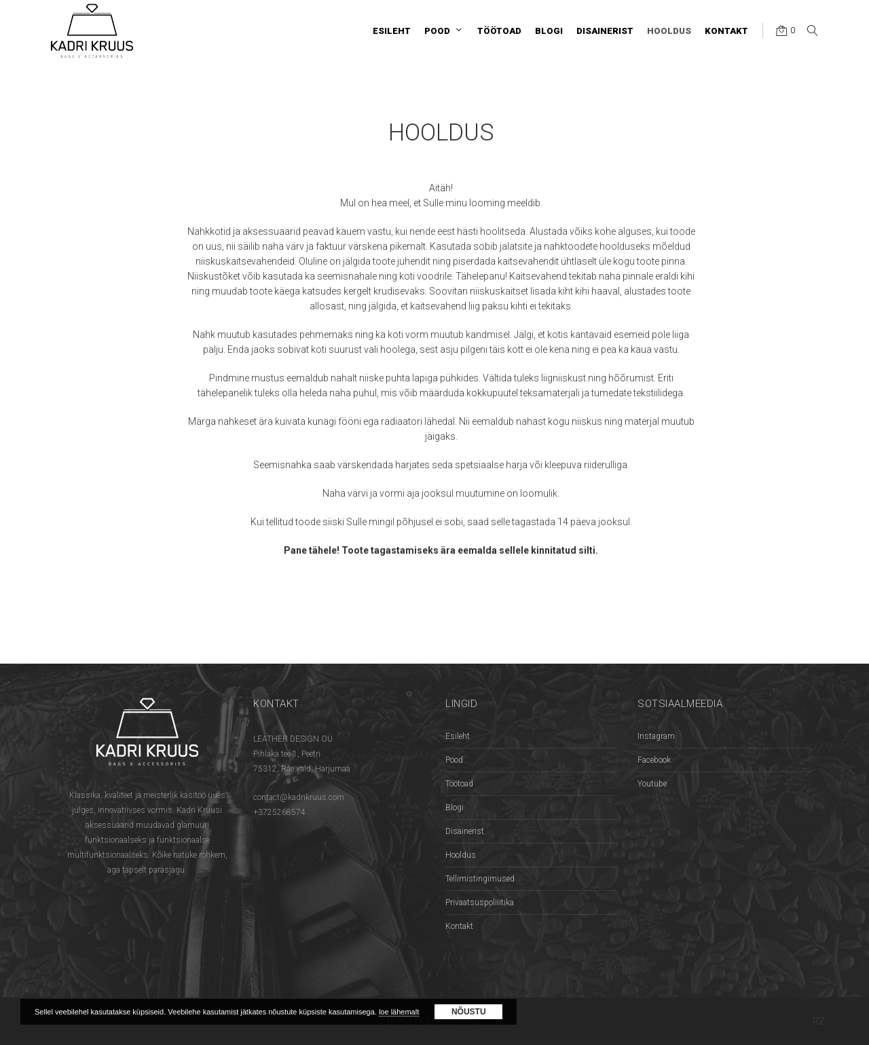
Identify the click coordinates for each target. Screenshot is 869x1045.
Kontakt (459, 926)
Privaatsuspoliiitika (479, 902)
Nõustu (468, 1011)
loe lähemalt (399, 1012)
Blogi (454, 807)
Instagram (656, 736)
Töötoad (459, 783)
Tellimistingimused (480, 879)
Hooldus (460, 855)
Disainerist (464, 831)
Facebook (654, 760)
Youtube (652, 783)
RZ (819, 1021)
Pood (454, 760)
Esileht (457, 736)
